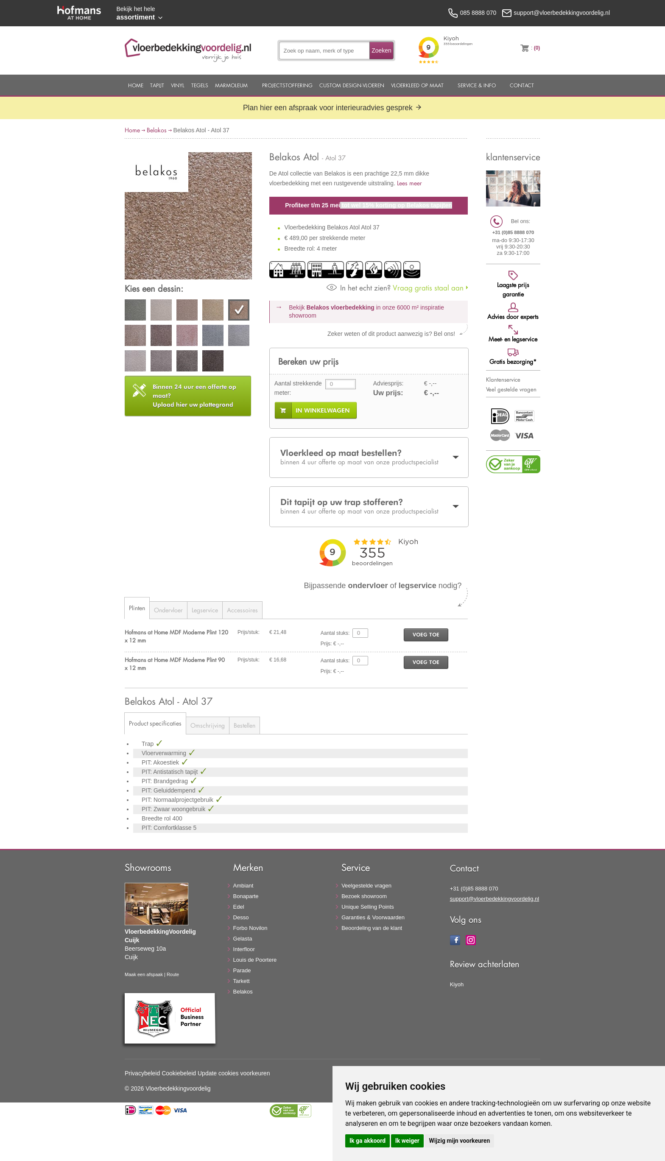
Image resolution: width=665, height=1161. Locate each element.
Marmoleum (231, 85)
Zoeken (381, 50)
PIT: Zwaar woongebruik (174, 809)
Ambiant (243, 885)
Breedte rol (157, 818)
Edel (238, 907)
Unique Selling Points (367, 907)
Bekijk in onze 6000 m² (366, 311)
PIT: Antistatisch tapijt (170, 771)
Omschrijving (207, 725)
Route (173, 974)
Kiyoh (457, 984)
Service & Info (477, 85)
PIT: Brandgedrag (166, 781)
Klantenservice (503, 379)
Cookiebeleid (179, 1073)
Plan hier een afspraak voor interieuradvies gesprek (332, 107)
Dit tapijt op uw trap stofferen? (369, 506)
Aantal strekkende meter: (298, 388)
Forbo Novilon (250, 928)
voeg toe (426, 634)
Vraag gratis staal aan (395, 287)
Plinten (137, 608)
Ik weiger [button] (407, 1140)
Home (135, 85)
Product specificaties (155, 723)
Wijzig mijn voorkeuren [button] (459, 1140)
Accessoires (242, 610)
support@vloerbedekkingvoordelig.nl (494, 899)
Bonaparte (246, 896)
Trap (148, 743)
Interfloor (244, 949)
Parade (242, 970)
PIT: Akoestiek (161, 762)
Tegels (199, 85)
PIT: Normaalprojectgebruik (178, 799)
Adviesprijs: (388, 383)
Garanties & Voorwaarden (373, 917)
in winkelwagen (323, 410)
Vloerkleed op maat (417, 85)
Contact (522, 85)
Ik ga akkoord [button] (367, 1140)
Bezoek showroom (364, 896)
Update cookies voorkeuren (234, 1073)
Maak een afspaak (144, 974)
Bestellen (244, 725)
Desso (241, 917)
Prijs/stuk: (249, 632)
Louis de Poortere (255, 960)
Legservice (205, 610)
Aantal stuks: (335, 633)
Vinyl (177, 85)
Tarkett (241, 981)
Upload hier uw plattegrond (194, 395)
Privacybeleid (142, 1073)
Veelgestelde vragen (366, 885)
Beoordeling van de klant (371, 928)
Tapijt (157, 85)
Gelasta (242, 938)
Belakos (157, 130)
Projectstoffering (287, 85)
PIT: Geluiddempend (169, 790)
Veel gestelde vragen (511, 389)
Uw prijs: (388, 393)
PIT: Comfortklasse (167, 827)
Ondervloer (168, 610)
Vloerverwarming (165, 753)
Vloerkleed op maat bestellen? (369, 457)
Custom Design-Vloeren (351, 85)
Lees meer (409, 183)
